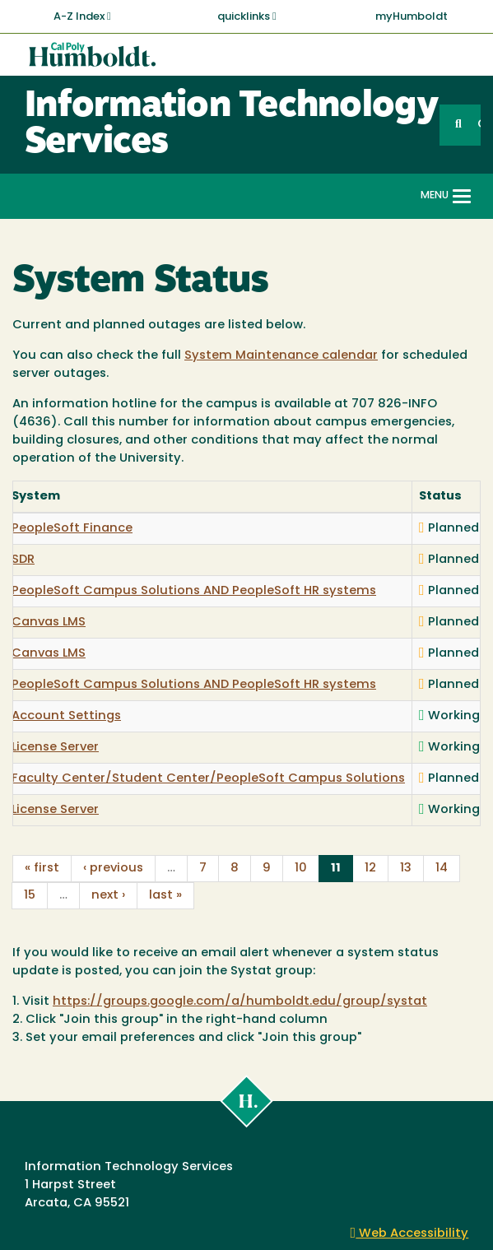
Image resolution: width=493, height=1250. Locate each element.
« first (42, 868)
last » (165, 896)
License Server (55, 747)
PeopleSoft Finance (72, 529)
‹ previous (113, 868)
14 (441, 868)
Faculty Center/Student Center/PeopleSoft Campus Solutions (208, 779)
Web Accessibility (410, 1234)
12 (370, 868)
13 (406, 868)
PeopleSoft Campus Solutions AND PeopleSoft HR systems (194, 591)
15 (29, 896)
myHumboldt (411, 17)
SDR (23, 560)
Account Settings (66, 716)
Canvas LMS (49, 622)
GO (479, 124)
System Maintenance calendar (281, 356)
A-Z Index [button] (82, 16)
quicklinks (247, 16)
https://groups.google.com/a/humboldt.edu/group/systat (240, 1002)
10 (301, 868)
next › (108, 896)
